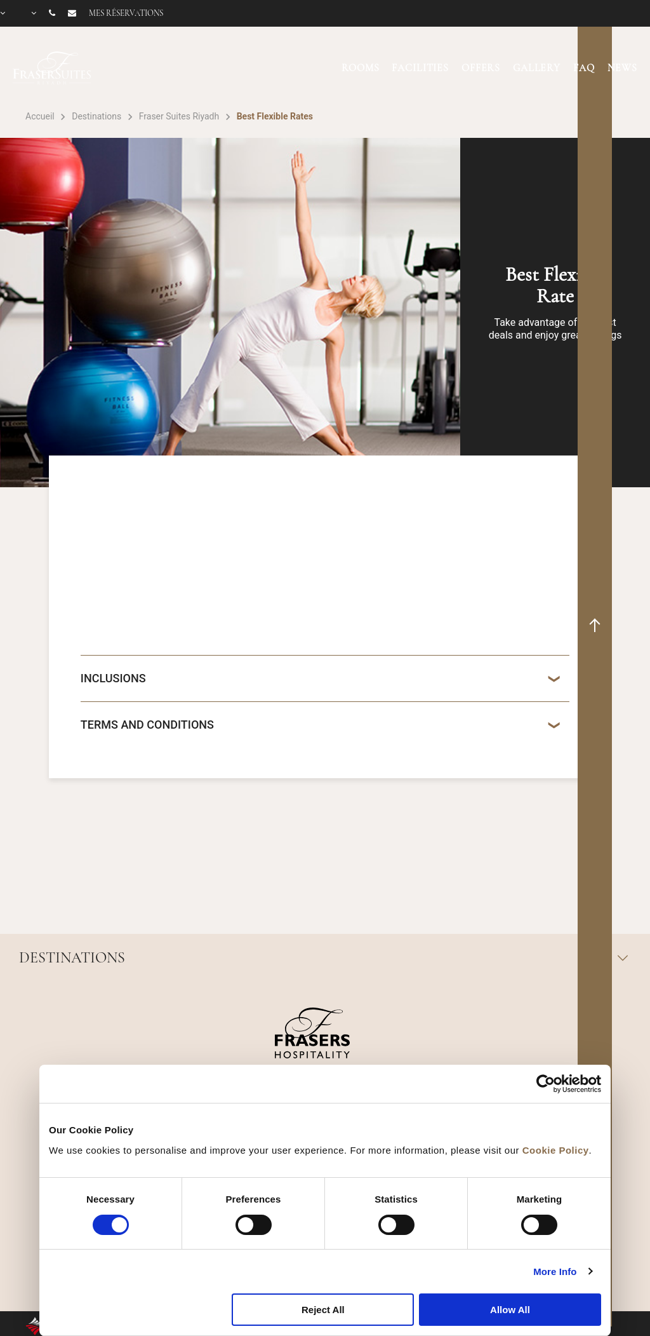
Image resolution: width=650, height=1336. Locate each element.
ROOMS (360, 68)
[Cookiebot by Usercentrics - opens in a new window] (545, 1083)
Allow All (510, 1309)
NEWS (622, 68)
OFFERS (480, 68)
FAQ (584, 68)
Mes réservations (126, 13)
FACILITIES (420, 68)
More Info (554, 1271)
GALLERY (536, 68)
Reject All (323, 1309)
